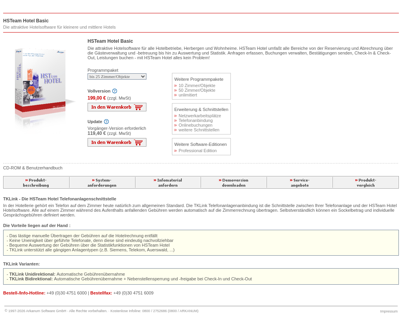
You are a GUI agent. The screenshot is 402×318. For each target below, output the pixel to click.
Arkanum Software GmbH (46, 311)
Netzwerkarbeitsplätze (197, 115)
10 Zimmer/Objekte (195, 85)
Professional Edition (195, 150)
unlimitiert (185, 95)
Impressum (389, 311)
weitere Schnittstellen (196, 129)
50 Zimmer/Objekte (195, 90)
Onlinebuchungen (193, 125)
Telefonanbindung (193, 120)
